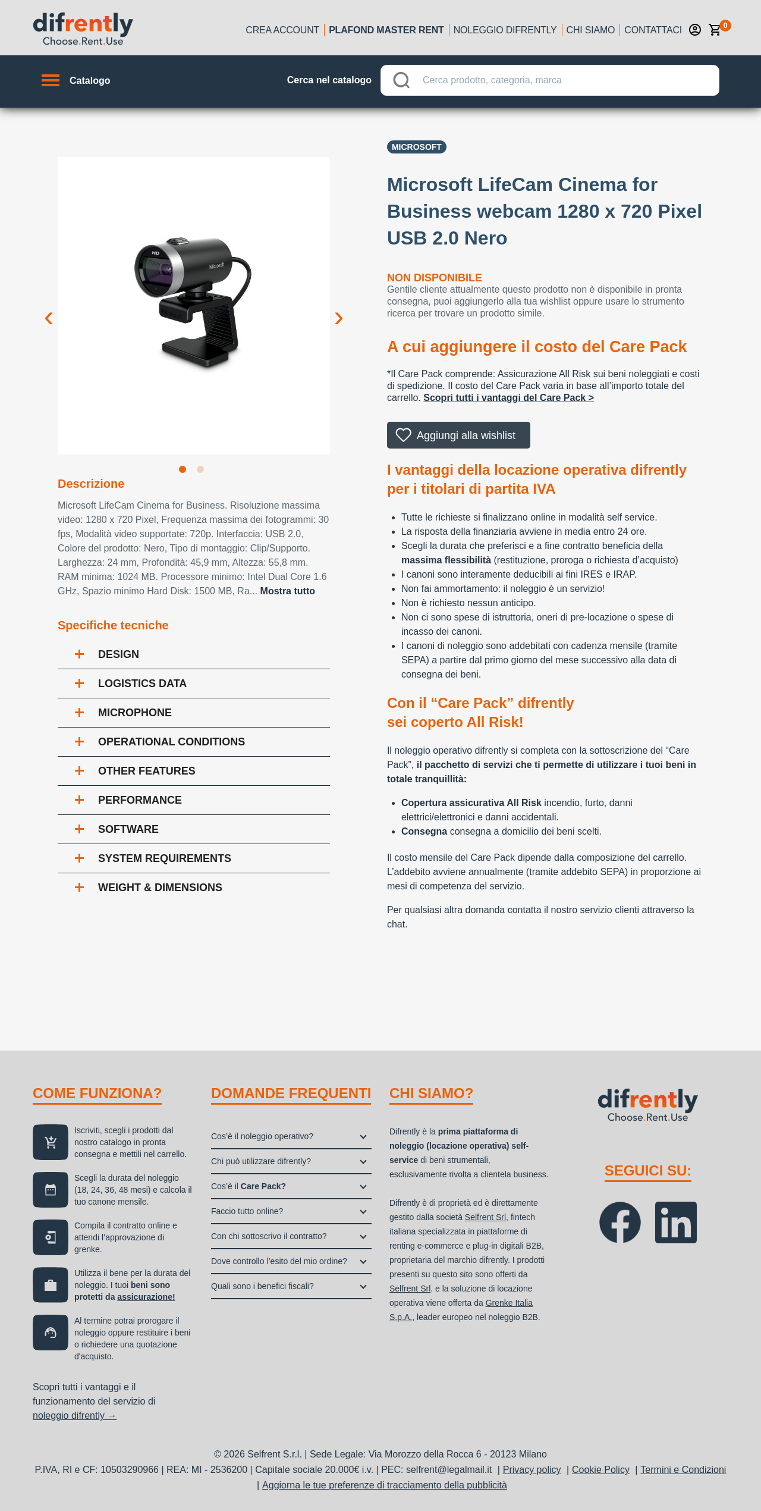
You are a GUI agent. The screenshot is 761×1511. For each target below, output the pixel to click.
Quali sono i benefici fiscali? (262, 1286)
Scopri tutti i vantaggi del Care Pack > (508, 398)
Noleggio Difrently (505, 30)
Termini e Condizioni (683, 1470)
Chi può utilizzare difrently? (261, 1161)
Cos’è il (248, 1186)
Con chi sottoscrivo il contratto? (269, 1236)
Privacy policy (532, 1470)
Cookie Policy (601, 1470)
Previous (49, 307)
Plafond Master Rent (386, 30)
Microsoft (417, 147)
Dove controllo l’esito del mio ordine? (279, 1261)
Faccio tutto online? (247, 1211)
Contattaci (653, 30)
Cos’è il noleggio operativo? (262, 1136)
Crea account (282, 30)
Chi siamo (591, 30)
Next (339, 307)
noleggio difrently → (75, 1415)
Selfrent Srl (485, 1217)
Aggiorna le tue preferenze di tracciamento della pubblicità (384, 1485)
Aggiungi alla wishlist (466, 435)
